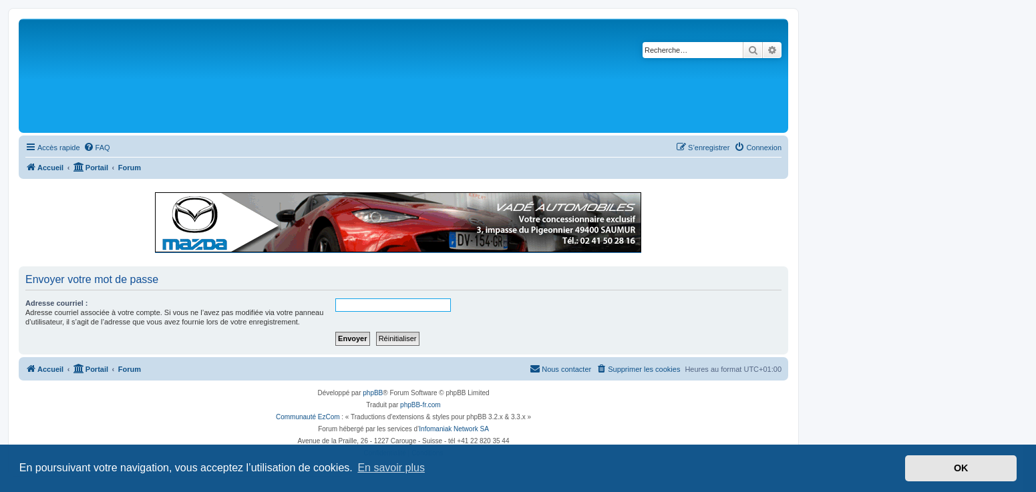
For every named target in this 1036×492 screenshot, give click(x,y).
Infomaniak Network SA (454, 429)
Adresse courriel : (56, 303)
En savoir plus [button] (391, 467)
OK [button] (961, 468)
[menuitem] (96, 148)
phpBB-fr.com (420, 405)
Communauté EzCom (308, 417)
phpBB (373, 393)
